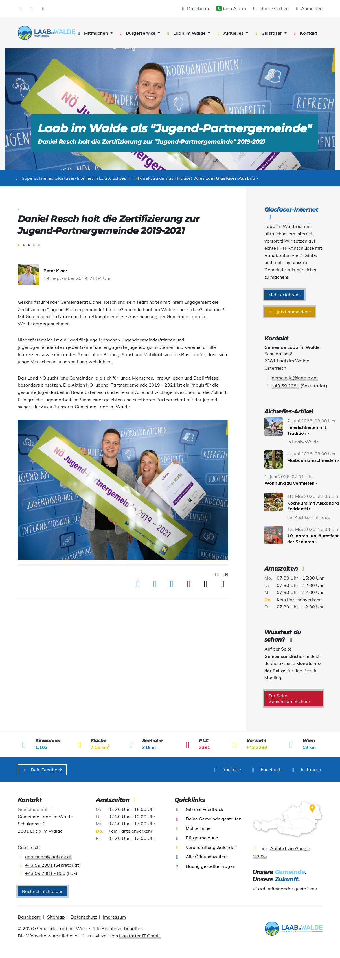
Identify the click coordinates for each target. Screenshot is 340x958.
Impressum (114, 917)
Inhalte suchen (270, 8)
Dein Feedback (42, 770)
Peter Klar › (55, 271)
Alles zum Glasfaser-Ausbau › (226, 178)
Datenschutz (84, 917)
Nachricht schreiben (42, 891)
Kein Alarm (231, 8)
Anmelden (308, 8)
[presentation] (46, 33)
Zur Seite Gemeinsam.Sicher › (289, 698)
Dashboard (195, 8)
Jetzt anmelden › (289, 311)
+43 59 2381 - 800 (45, 873)
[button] (94, 32)
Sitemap (56, 917)
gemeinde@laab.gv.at (295, 377)
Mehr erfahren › (284, 295)
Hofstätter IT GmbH (140, 936)
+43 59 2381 (285, 386)
